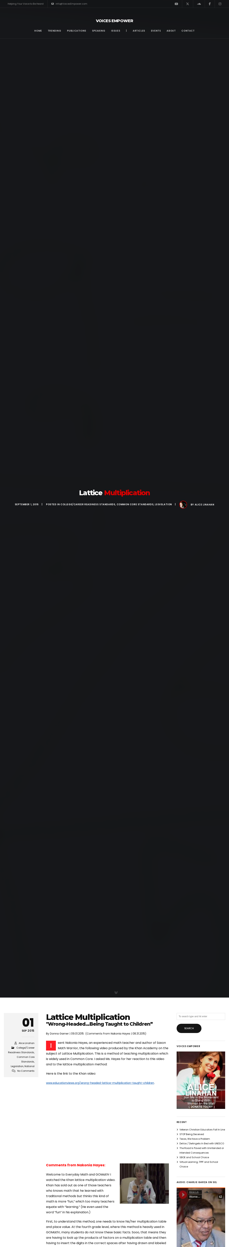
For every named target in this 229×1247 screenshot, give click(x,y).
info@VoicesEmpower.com (69, 4)
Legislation (163, 504)
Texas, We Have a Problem (195, 1138)
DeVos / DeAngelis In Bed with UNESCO (202, 1143)
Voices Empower (114, 20)
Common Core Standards (135, 504)
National (29, 1066)
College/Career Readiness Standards (87, 504)
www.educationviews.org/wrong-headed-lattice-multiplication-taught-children (100, 1083)
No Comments (25, 1070)
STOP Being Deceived (192, 1134)
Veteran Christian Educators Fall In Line (202, 1129)
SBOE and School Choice (194, 1157)
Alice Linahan (204, 504)
